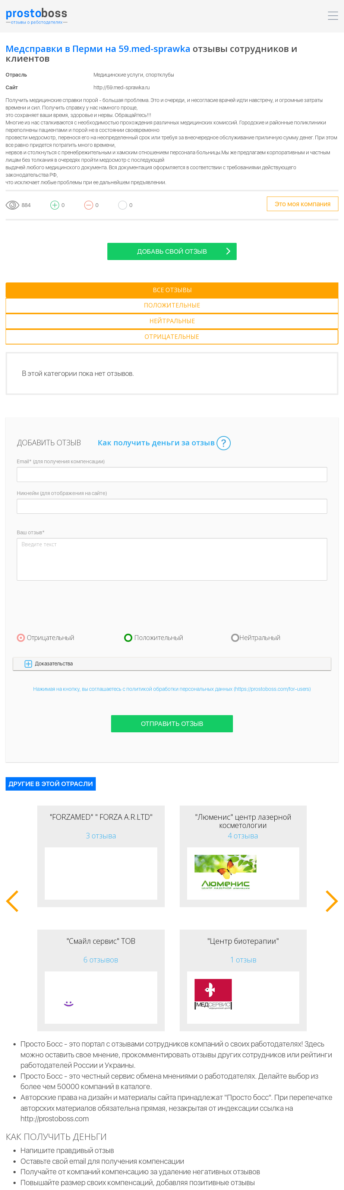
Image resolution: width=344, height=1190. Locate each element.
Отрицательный (51, 590)
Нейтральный (260, 590)
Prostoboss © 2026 (28, 1179)
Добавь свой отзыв (184, 251)
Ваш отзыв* (31, 486)
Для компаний (165, 1179)
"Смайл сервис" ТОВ (100, 894)
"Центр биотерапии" (243, 894)
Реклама (262, 1179)
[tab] (42, 290)
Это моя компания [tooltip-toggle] (303, 204)
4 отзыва (243, 789)
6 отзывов (100, 913)
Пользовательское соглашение (99, 1179)
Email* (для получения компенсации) (61, 415)
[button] (172, 617)
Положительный (158, 590)
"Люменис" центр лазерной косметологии (243, 774)
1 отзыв (243, 913)
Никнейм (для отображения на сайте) (62, 447)
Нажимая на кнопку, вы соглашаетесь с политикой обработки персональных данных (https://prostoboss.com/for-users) (172, 643)
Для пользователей (217, 1179)
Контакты (295, 1179)
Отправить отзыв (172, 677)
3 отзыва (101, 789)
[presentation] (73, 560)
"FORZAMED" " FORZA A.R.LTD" (101, 770)
